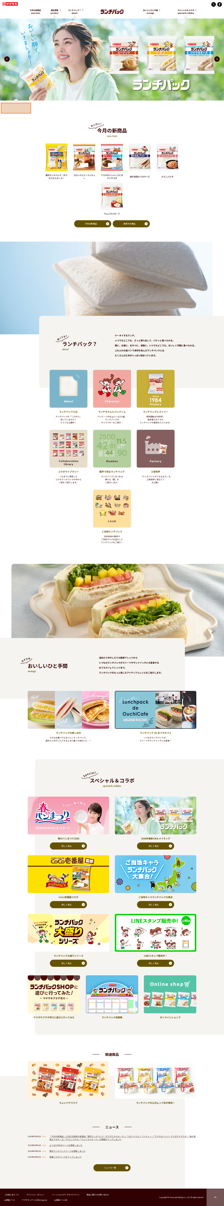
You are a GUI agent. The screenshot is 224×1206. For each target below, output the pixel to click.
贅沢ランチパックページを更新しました (67, 1151)
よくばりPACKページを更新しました (65, 1145)
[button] (217, 59)
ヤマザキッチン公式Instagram (34, 1200)
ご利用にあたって (11, 1194)
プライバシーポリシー (35, 1194)
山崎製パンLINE (60, 1200)
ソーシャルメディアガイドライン (66, 1194)
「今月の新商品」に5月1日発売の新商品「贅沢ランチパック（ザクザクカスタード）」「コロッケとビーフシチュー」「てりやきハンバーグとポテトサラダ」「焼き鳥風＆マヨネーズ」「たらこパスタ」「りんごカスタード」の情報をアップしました (122, 1138)
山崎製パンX (9, 1200)
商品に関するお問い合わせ (98, 1194)
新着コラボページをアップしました (65, 1157)
